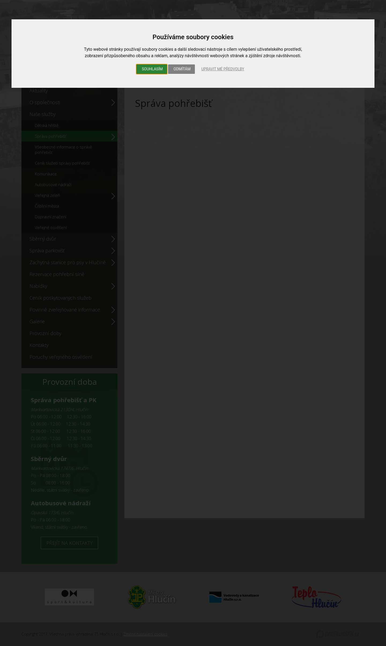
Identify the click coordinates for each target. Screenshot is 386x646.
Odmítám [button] (182, 69)
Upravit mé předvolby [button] (222, 69)
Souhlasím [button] (152, 69)
